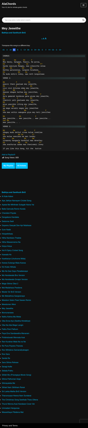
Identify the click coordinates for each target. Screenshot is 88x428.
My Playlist (8, 166)
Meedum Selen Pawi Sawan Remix (16, 300)
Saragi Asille (7, 367)
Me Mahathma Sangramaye (13, 296)
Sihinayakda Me (8, 383)
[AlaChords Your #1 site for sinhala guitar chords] (14, 5)
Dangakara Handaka (10, 217)
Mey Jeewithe (7, 308)
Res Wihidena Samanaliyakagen (15, 350)
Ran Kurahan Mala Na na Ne (14, 342)
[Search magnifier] (83, 20)
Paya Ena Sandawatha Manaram (15, 333)
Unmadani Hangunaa (10, 408)
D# (35, 50)
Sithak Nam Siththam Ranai (13, 387)
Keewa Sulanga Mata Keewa (14, 263)
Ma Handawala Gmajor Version (15, 279)
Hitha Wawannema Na (11, 242)
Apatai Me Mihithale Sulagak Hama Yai (18, 205)
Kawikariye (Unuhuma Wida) (14, 259)
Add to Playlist (8, 155)
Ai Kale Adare (7, 196)
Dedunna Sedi (8, 221)
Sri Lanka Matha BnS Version (14, 391)
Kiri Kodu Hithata (9, 267)
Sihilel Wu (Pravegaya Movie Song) (16, 375)
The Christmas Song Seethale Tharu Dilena (20, 400)
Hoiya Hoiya (7, 246)
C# (25, 50)
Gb (53, 50)
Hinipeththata (7, 234)
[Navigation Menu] (83, 5)
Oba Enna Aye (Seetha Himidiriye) (16, 321)
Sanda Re (6, 358)
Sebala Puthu (7, 371)
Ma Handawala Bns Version (13, 275)
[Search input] (43, 20)
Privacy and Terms (10, 426)
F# (50, 50)
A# (11, 50)
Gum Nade (6, 230)
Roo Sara (6, 354)
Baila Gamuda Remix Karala (13, 209)
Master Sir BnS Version (11, 292)
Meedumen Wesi (9, 304)
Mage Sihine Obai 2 (10, 284)
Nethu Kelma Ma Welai (11, 317)
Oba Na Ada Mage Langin (12, 325)
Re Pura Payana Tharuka (12, 346)
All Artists (21, 166)
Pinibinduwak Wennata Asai (13, 337)
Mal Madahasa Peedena (12, 288)
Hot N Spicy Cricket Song (12, 250)
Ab (3, 50)
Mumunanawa (8, 313)
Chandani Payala (9, 213)
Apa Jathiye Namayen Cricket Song (16, 201)
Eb (39, 50)
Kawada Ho (6, 255)
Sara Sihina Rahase (10, 362)
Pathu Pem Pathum (10, 329)
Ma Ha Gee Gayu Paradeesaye (15, 271)
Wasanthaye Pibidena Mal (12, 412)
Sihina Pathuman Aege (11, 379)
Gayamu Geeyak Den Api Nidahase (16, 225)
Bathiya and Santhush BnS (14, 33)
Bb (14, 50)
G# (60, 50)
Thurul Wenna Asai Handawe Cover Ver (18, 404)
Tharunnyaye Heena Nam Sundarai (16, 396)
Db (28, 50)
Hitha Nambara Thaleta (11, 238)
